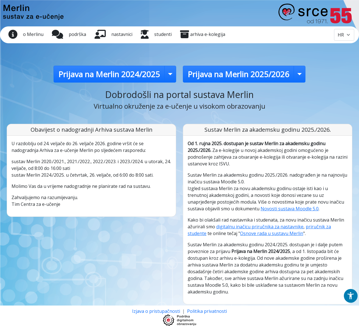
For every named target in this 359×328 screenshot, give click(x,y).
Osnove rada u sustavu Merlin (271, 233)
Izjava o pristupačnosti (156, 311)
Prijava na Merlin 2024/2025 (109, 74)
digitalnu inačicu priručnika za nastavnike (259, 227)
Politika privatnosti (207, 311)
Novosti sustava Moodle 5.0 (290, 209)
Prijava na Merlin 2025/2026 (238, 74)
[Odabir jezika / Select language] (344, 35)
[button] (351, 296)
